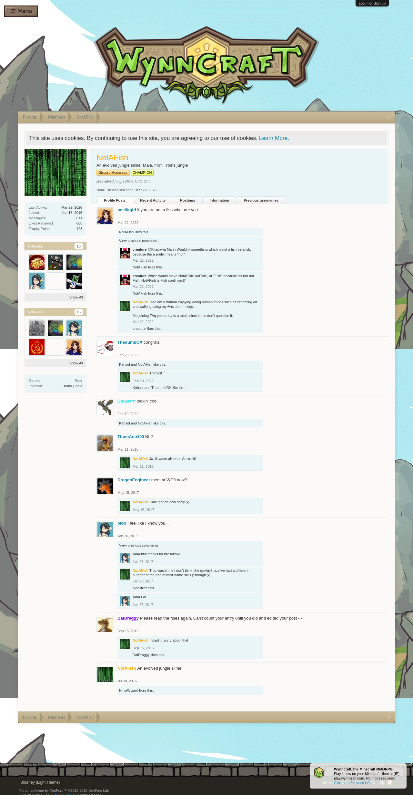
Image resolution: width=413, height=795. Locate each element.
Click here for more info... (354, 783)
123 (79, 229)
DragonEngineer (133, 479)
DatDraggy (141, 655)
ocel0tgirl (126, 209)
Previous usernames (261, 200)
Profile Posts (115, 200)
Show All (76, 297)
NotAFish (126, 232)
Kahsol (124, 364)
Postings (187, 200)
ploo (121, 523)
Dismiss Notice (402, 767)
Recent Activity (153, 200)
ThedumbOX (129, 342)
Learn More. (274, 138)
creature (139, 249)
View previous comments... (140, 241)
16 (79, 246)
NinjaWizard (128, 690)
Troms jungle (72, 386)
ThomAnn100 (130, 436)
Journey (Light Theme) (40, 782)
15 (79, 312)
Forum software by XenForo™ (64, 790)
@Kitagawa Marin (161, 249)
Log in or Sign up (372, 3)
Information (219, 200)
